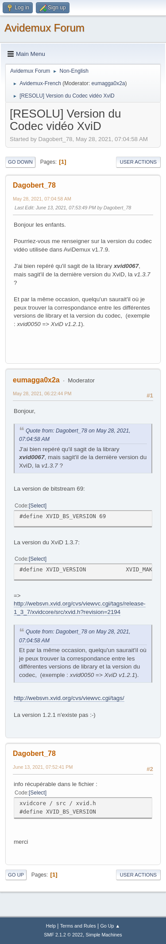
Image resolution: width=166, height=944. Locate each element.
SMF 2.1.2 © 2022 (63, 934)
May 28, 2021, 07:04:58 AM (42, 198)
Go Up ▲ (110, 925)
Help (51, 925)
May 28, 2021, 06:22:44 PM (42, 393)
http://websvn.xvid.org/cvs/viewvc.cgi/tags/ (69, 698)
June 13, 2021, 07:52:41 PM (43, 767)
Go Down (20, 162)
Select (37, 506)
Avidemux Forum (44, 28)
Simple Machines (104, 934)
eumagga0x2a (108, 83)
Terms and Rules (78, 925)
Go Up (16, 874)
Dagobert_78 (34, 185)
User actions (138, 162)
